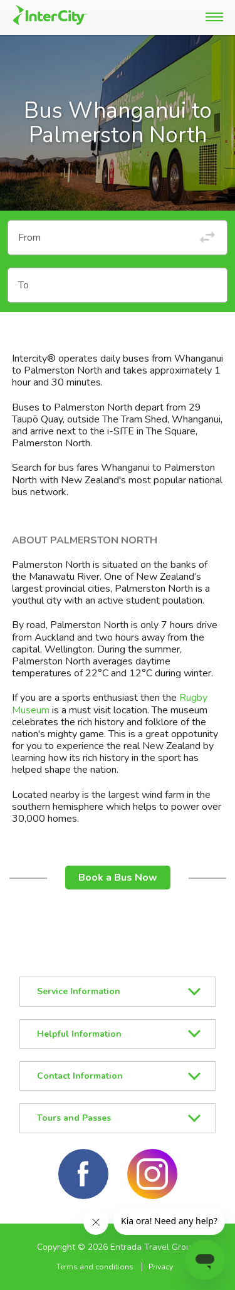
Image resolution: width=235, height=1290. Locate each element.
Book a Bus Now (117, 877)
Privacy (161, 1267)
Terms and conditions (94, 1267)
